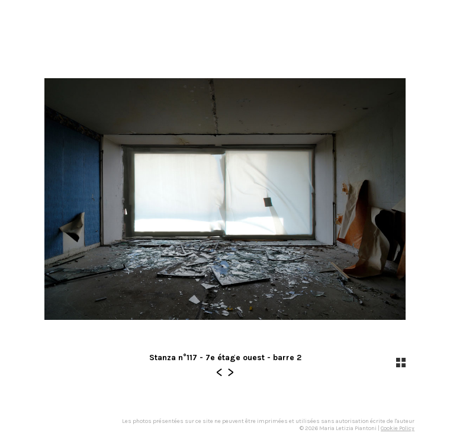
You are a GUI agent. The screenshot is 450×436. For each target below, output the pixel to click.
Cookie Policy (397, 428)
